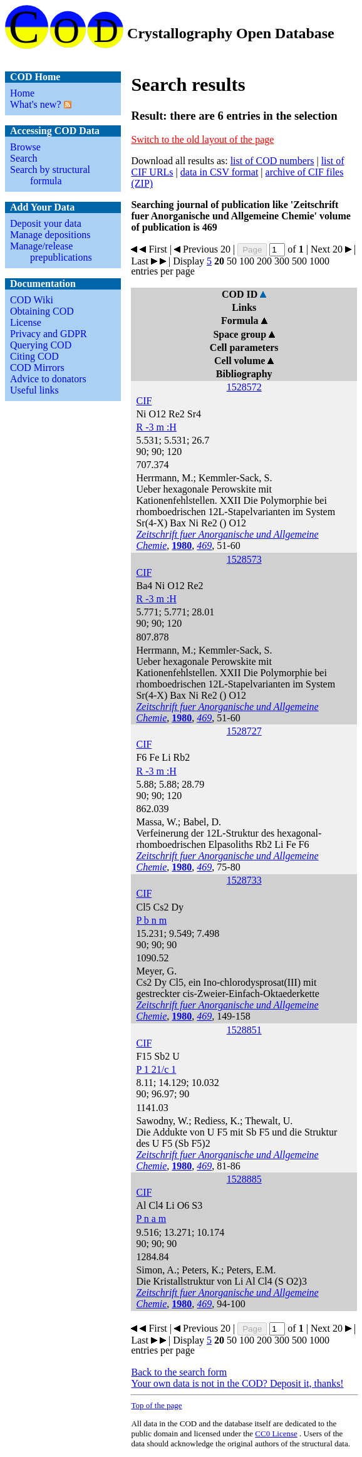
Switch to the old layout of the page (202, 139)
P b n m (151, 920)
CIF (144, 400)
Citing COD (34, 356)
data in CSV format (219, 172)
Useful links (34, 390)
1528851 (244, 1030)
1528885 (244, 1179)
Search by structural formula (50, 175)
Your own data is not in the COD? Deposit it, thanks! (237, 1383)
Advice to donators (48, 378)
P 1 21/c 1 (156, 1069)
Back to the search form (179, 1372)
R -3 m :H (156, 427)
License (25, 322)
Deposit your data (45, 223)
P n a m (151, 1218)
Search (24, 158)
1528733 (244, 880)
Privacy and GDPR (48, 333)
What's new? (35, 104)
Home (22, 93)
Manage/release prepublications (51, 252)
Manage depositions (50, 234)
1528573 (244, 559)
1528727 (244, 731)
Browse (25, 147)
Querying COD (40, 345)
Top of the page (156, 1405)
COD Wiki (31, 300)
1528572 (244, 387)
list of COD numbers (272, 160)
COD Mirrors (37, 367)
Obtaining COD (42, 311)
